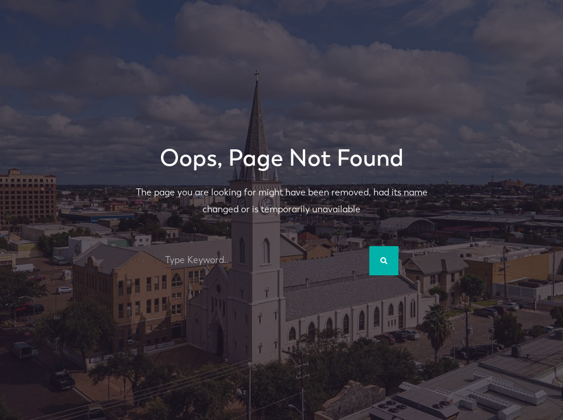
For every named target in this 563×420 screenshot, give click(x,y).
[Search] (383, 260)
